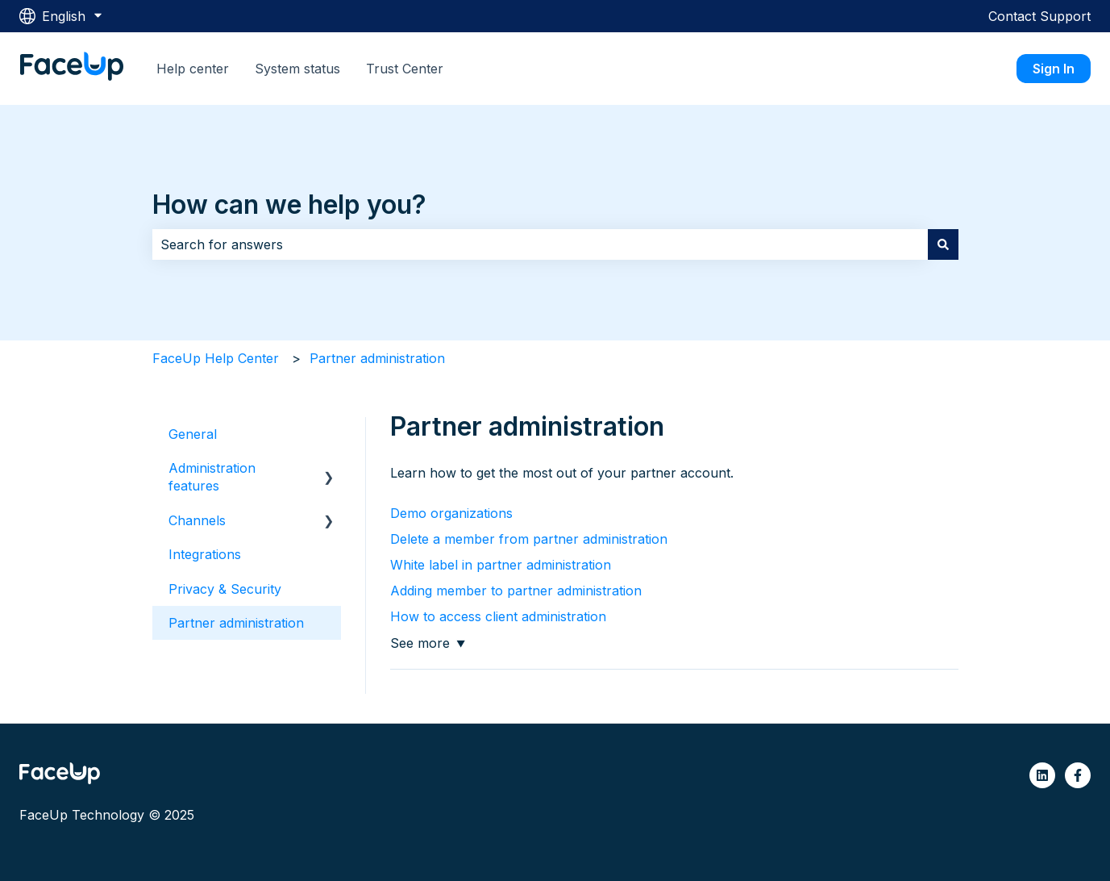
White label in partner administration (500, 565)
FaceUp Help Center (215, 358)
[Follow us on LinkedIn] (1042, 775)
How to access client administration (498, 616)
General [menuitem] (192, 434)
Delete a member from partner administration (528, 539)
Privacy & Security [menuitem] (224, 589)
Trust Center (404, 69)
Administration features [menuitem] (212, 477)
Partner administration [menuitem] (236, 623)
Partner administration (377, 358)
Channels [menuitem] (197, 520)
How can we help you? (289, 204)
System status (297, 69)
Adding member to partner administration (516, 590)
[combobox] (540, 244)
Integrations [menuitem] (204, 554)
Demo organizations (451, 513)
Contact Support (1039, 16)
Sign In (1054, 69)
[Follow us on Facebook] (1078, 775)
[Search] (943, 244)
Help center (192, 69)
